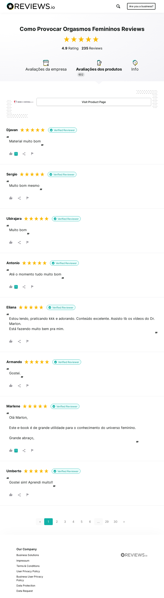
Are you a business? (141, 6)
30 (115, 521)
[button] (118, 6)
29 (107, 521)
